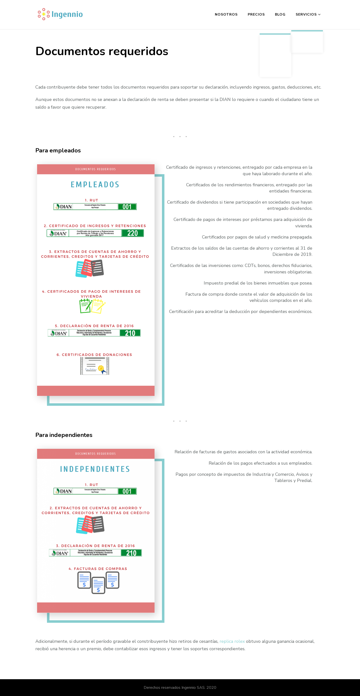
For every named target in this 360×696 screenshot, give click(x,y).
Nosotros (226, 14)
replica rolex (232, 641)
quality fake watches (56, 122)
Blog (280, 14)
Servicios (306, 14)
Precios (256, 14)
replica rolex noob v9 (127, 107)
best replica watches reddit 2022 (69, 115)
